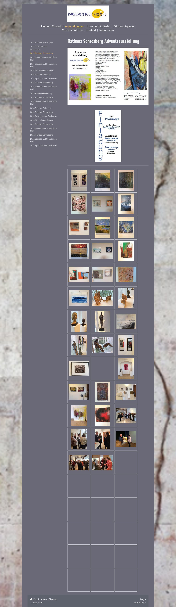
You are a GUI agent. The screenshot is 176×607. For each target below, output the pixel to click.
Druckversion (38, 599)
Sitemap (53, 599)
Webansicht (140, 602)
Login (143, 599)
